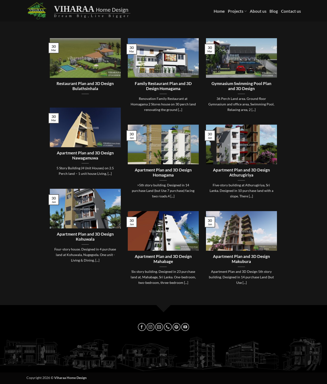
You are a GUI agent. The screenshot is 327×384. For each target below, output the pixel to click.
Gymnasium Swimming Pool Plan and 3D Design (241, 86)
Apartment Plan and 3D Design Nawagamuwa (85, 156)
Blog (273, 11)
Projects (237, 11)
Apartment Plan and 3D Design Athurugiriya (241, 173)
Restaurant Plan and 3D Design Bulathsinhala (85, 86)
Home (219, 11)
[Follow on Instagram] (150, 327)
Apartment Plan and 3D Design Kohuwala (85, 237)
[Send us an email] (159, 327)
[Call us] (168, 327)
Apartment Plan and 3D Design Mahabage (163, 259)
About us (258, 11)
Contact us (291, 11)
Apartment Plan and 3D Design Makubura (241, 259)
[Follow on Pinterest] (176, 327)
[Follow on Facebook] (142, 327)
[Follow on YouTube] (185, 327)
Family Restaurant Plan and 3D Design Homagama (163, 86)
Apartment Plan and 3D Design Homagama (163, 173)
